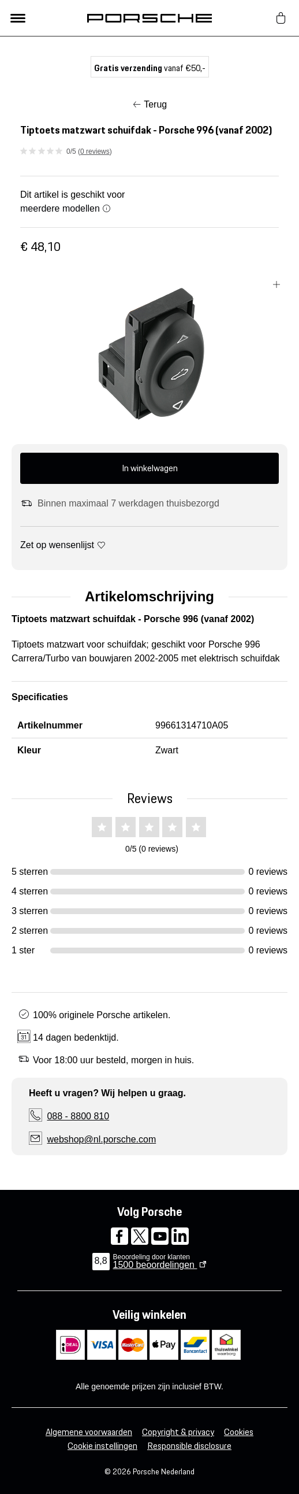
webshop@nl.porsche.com (101, 1139)
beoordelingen (155, 1265)
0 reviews (95, 151)
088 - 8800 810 (78, 1116)
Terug (155, 104)
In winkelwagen (150, 468)
